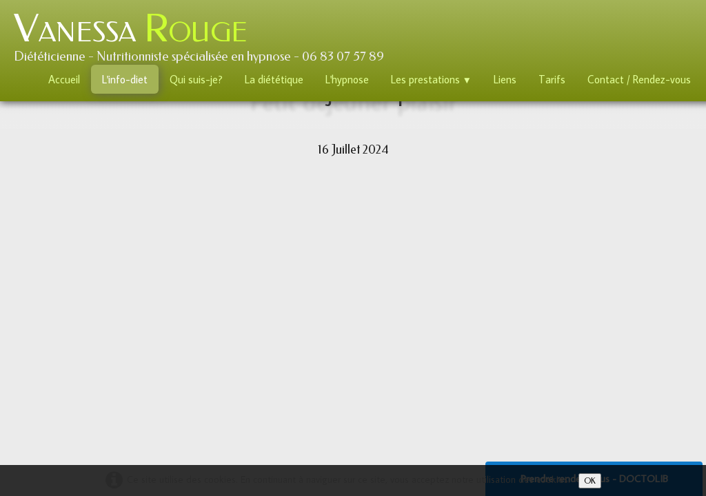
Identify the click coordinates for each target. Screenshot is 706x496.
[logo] (204, 34)
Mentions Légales (411, 374)
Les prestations (431, 79)
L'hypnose (347, 79)
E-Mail (202, 402)
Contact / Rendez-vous (639, 79)
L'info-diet (125, 79)
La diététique (274, 79)
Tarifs (551, 79)
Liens (505, 79)
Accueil (64, 79)
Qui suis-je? (196, 79)
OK (590, 481)
